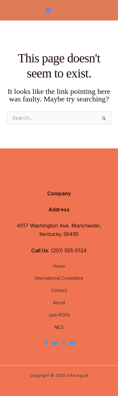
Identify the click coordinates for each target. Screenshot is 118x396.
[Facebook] (46, 343)
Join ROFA (59, 315)
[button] (48, 10)
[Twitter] (55, 343)
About (59, 302)
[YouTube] (72, 343)
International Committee (59, 278)
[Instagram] (63, 343)
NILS (59, 327)
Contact (59, 290)
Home (59, 266)
